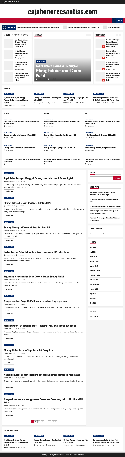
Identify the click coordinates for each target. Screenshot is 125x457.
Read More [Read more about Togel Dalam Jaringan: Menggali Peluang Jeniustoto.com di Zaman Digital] (9, 191)
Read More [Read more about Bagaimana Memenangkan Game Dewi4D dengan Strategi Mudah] (9, 289)
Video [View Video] (117, 20)
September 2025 (95, 284)
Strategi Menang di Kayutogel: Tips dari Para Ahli (8, 65)
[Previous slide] (87, 35)
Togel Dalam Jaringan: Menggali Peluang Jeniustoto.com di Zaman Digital (41, 27)
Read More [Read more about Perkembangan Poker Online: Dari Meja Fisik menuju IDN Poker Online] (9, 265)
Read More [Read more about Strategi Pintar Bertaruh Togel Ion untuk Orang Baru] (9, 363)
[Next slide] (89, 35)
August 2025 (94, 289)
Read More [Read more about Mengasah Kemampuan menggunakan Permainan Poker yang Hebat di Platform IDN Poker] (9, 415)
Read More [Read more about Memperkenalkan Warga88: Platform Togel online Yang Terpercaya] (9, 314)
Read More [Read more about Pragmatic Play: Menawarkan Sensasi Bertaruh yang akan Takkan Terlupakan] (9, 338)
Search (92, 173)
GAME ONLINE (41, 61)
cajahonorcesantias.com (62, 11)
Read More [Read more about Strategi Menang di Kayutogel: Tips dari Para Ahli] (9, 240)
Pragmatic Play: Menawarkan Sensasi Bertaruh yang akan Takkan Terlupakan (40, 325)
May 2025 (93, 303)
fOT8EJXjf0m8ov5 (42, 79)
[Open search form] (109, 21)
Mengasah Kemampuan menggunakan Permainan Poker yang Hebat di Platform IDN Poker (43, 400)
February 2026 (94, 261)
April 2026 (93, 252)
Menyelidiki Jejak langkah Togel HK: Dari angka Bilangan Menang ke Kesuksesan (42, 374)
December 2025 (95, 270)
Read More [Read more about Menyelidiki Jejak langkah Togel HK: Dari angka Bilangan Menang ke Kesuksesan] (9, 387)
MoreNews (70, 455)
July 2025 (93, 293)
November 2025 (95, 275)
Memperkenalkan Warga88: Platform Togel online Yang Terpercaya (35, 301)
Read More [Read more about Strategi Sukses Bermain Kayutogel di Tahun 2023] (9, 216)
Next (54, 422)
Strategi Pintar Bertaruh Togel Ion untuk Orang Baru (29, 350)
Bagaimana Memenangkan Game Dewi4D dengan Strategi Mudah (34, 276)
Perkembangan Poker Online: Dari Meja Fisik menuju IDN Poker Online (8, 77)
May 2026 (93, 247)
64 (49, 422)
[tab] (8, 35)
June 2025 (93, 298)
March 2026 (93, 256)
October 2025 (94, 280)
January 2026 (94, 266)
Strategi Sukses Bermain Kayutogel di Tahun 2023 (88, 27)
